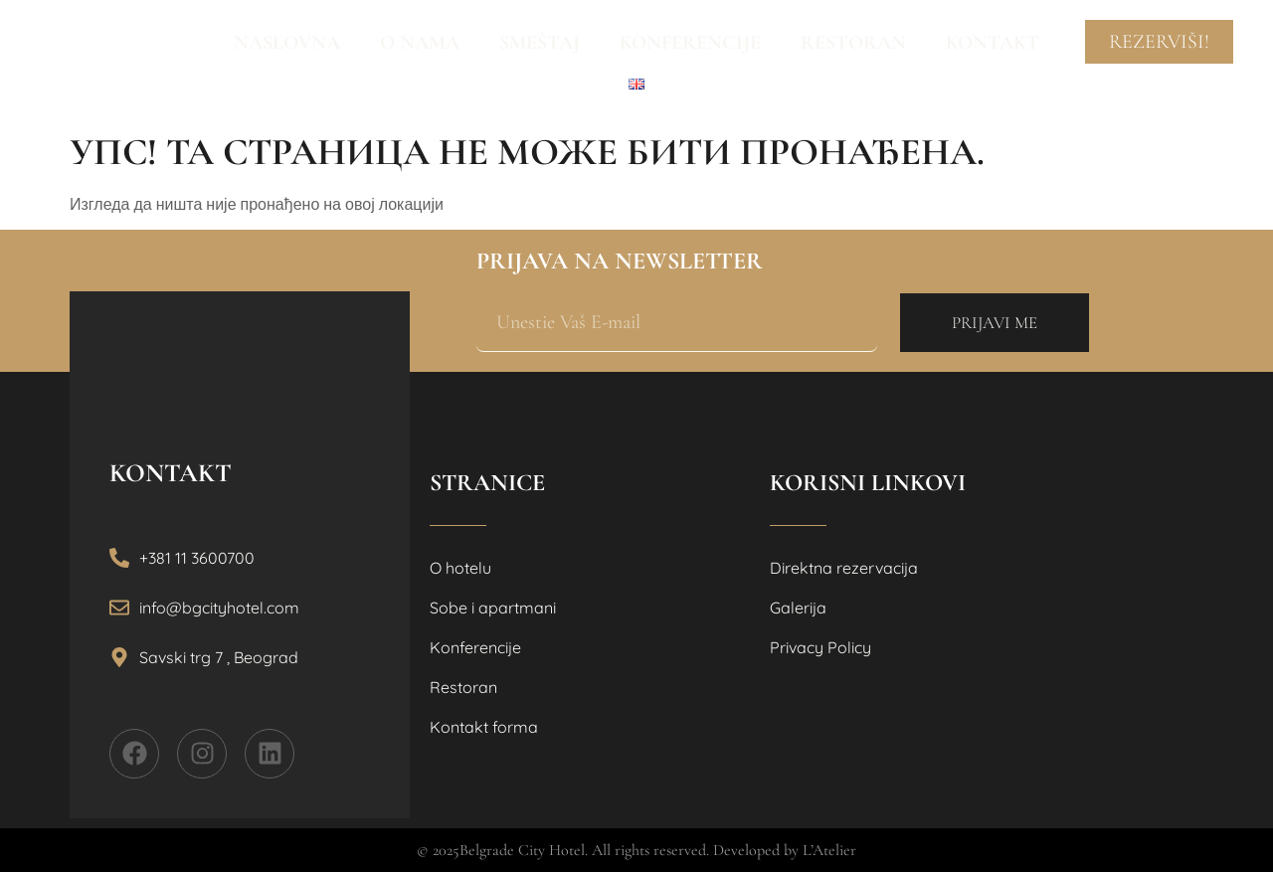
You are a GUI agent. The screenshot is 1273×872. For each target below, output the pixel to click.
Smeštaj (539, 43)
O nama (419, 43)
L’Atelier (829, 850)
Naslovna (287, 43)
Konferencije (690, 43)
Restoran (853, 43)
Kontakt (992, 43)
